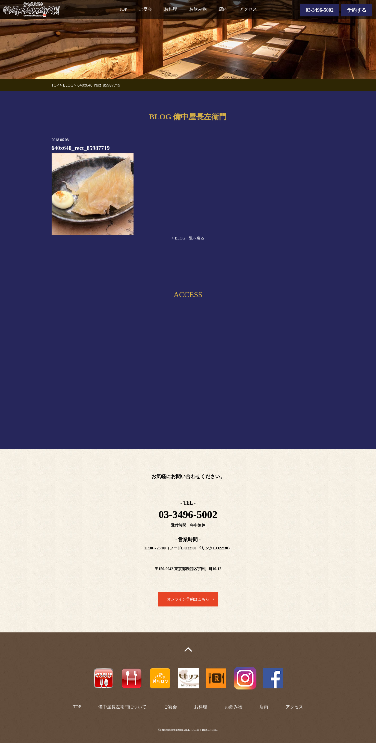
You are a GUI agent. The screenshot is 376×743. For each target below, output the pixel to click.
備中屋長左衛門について (122, 706)
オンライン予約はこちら (188, 599)
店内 (223, 9)
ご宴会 (145, 9)
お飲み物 (198, 9)
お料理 (170, 9)
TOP (123, 9)
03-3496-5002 (320, 10)
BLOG (68, 85)
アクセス (248, 9)
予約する (356, 10)
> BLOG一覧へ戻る (188, 238)
